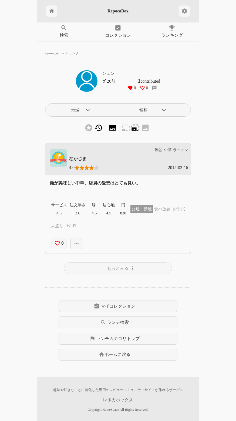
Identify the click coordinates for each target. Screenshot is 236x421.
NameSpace (110, 410)
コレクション (118, 31)
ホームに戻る (114, 355)
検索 (64, 31)
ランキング (172, 31)
